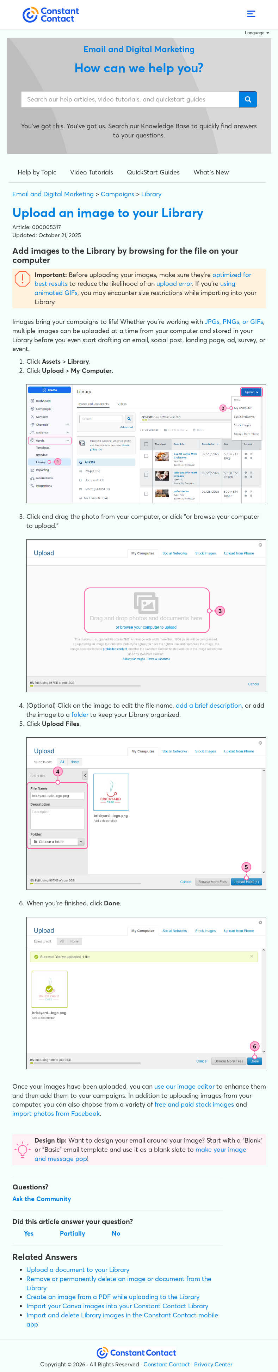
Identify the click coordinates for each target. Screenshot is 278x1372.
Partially (72, 1233)
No (116, 1233)
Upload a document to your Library (77, 1270)
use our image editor (184, 1086)
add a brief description (209, 705)
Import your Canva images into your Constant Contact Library (117, 1306)
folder (80, 714)
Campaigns (117, 194)
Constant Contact (166, 1364)
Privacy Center (213, 1364)
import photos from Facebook (56, 1113)
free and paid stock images (194, 1104)
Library (151, 194)
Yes (28, 1233)
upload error (174, 283)
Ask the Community (41, 1199)
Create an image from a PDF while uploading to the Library (112, 1297)
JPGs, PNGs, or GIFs (234, 322)
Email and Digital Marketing (53, 194)
